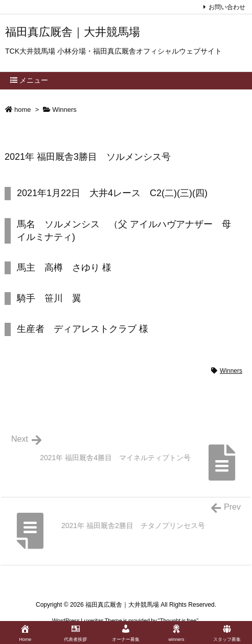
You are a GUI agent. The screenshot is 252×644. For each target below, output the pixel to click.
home (22, 109)
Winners (64, 109)
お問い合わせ (227, 7)
